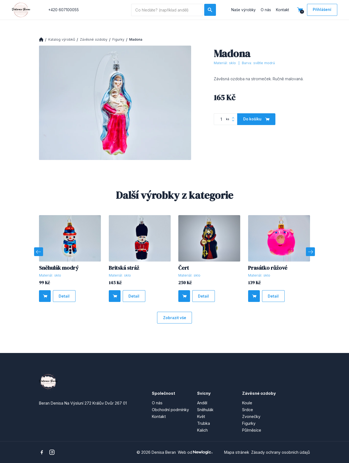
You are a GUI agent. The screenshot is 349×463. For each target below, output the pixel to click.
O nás (266, 10)
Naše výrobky (243, 10)
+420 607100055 (63, 10)
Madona (135, 39)
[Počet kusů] (225, 119)
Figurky (118, 39)
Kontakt (282, 10)
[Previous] (38, 251)
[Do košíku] (256, 119)
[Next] (310, 251)
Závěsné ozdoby (93, 39)
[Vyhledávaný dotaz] (167, 10)
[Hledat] (210, 10)
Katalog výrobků (61, 39)
